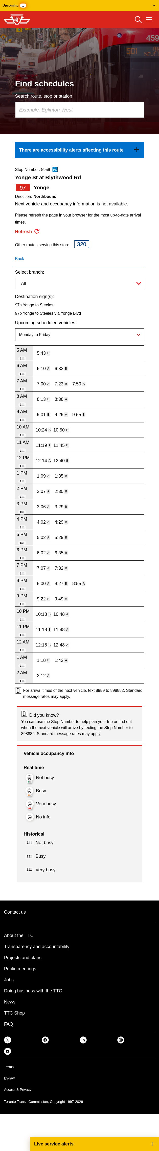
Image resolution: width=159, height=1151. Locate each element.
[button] (79, 5)
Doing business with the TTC (33, 990)
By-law (9, 1078)
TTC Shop (14, 1013)
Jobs (9, 979)
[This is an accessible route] (55, 169)
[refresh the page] (27, 231)
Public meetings (20, 968)
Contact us (15, 912)
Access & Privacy (17, 1090)
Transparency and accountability (36, 946)
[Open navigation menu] (149, 19)
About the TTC (19, 935)
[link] (79, 150)
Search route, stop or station (43, 96)
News (9, 1001)
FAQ (8, 1024)
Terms (9, 1067)
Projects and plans (22, 957)
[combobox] (79, 110)
